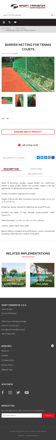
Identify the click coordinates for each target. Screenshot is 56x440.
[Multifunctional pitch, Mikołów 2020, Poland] (14, 275)
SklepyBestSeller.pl (32, 435)
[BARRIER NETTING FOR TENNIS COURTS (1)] (28, 74)
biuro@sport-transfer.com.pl (13, 330)
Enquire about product (28, 132)
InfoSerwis (21, 435)
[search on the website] (25, 15)
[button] (11, 169)
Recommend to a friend (13, 158)
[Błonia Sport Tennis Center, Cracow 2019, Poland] (42, 275)
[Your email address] (22, 415)
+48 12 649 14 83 (8, 334)
